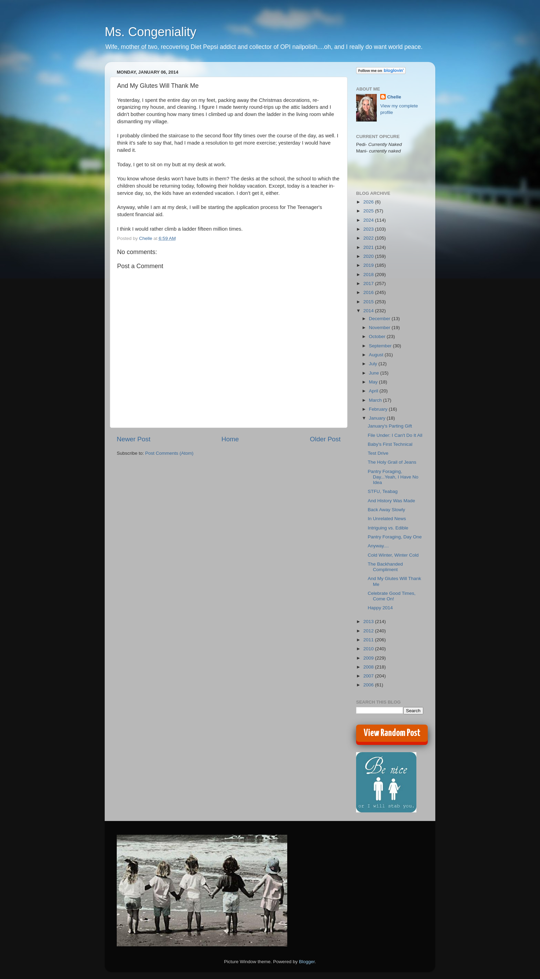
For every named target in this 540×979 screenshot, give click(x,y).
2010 (369, 648)
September (381, 345)
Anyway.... (378, 545)
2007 (369, 675)
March (376, 400)
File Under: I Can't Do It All (395, 435)
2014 (369, 310)
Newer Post (133, 439)
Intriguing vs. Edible (388, 527)
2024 (369, 220)
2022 (369, 238)
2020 (369, 256)
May (374, 382)
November (380, 327)
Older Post (325, 439)
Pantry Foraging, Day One (395, 536)
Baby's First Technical (390, 444)
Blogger (307, 961)
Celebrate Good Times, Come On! (392, 596)
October (378, 336)
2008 (369, 667)
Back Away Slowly (386, 509)
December (380, 318)
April (374, 390)
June (374, 373)
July (373, 363)
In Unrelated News (387, 518)
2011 (369, 639)
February (379, 409)
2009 (369, 658)
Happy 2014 (380, 607)
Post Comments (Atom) (169, 453)
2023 (369, 229)
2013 (369, 621)
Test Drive (378, 453)
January (378, 418)
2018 (369, 274)
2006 (369, 684)
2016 (369, 292)
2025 (369, 210)
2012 (369, 630)
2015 (369, 301)
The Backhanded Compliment (385, 566)
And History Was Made (391, 500)
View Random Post (392, 733)
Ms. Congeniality (150, 32)
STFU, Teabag (383, 491)
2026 (369, 201)
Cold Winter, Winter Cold (393, 555)
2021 (369, 247)
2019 (369, 265)
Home (230, 439)
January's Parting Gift (390, 426)
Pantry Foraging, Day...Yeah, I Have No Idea (393, 477)
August (377, 354)
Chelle (394, 96)
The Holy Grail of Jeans (392, 462)
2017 (369, 283)
